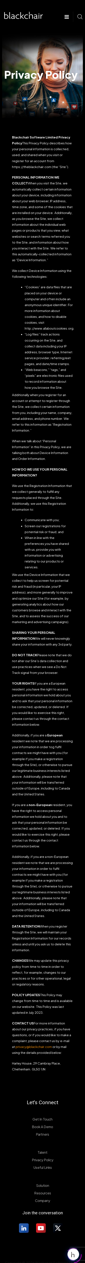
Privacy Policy (42, 1160)
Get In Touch (42, 1119)
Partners (42, 1134)
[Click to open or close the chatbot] (73, 1253)
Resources (42, 1193)
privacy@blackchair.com (34, 1047)
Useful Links (42, 1167)
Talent (42, 1152)
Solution (42, 1185)
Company (42, 1200)
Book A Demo (42, 1127)
